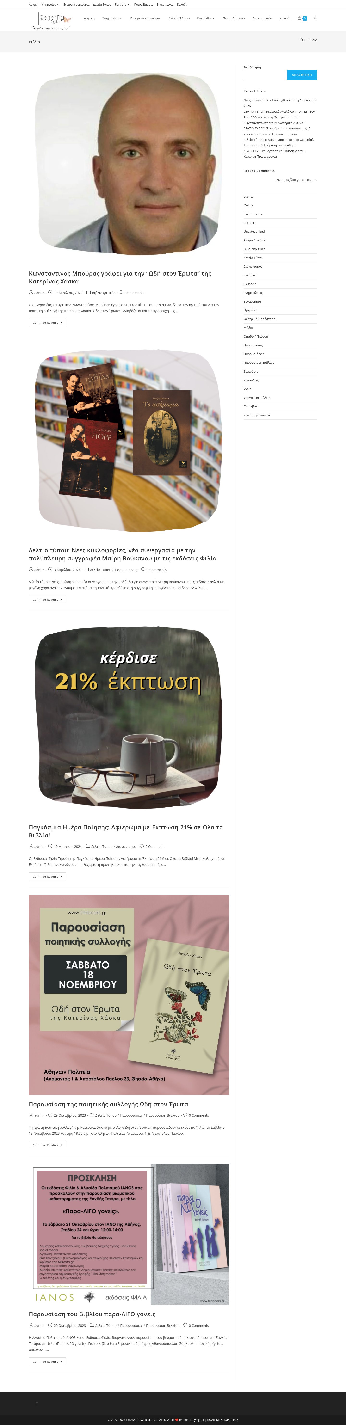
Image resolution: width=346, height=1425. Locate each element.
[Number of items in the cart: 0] (36, 1403)
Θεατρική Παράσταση (259, 319)
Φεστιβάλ (251, 406)
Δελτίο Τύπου (100, 569)
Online (248, 205)
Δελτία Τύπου (102, 4)
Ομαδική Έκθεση (256, 336)
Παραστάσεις (253, 345)
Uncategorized (254, 231)
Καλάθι (182, 4)
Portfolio (122, 4)
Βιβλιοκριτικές (103, 292)
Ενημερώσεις (253, 292)
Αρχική (33, 4)
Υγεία (247, 389)
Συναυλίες (251, 380)
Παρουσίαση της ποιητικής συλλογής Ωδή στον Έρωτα (108, 1104)
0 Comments (134, 292)
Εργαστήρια (252, 301)
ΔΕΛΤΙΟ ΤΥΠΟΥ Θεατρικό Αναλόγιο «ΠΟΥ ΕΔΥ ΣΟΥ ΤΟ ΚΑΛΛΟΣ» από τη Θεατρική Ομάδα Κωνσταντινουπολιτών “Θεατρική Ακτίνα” (279, 117)
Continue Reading (49, 323)
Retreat (249, 223)
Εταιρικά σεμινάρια (76, 4)
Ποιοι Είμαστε (143, 4)
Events (248, 196)
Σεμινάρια (251, 371)
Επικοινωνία (165, 4)
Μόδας (249, 328)
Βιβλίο (312, 40)
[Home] (301, 40)
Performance (253, 214)
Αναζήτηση (252, 67)
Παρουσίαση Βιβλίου (162, 1115)
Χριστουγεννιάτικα (257, 415)
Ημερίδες (250, 310)
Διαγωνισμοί (126, 846)
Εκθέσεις (250, 284)
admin (39, 292)
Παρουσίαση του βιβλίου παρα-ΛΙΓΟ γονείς (92, 1314)
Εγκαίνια (250, 275)
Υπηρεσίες (51, 4)
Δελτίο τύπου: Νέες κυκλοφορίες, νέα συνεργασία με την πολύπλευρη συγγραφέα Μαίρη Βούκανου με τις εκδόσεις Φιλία (123, 554)
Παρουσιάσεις (126, 569)
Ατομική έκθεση (255, 240)
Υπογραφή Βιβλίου (257, 397)
